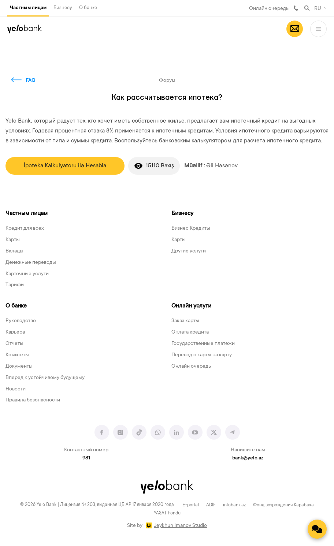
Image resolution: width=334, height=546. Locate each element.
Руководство (20, 321)
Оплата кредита (190, 332)
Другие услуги (188, 251)
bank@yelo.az (247, 458)
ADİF (211, 505)
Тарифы (15, 285)
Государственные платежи (203, 344)
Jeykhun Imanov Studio (180, 526)
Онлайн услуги (191, 306)
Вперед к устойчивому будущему (45, 378)
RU (317, 9)
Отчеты (14, 344)
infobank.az (234, 505)
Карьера (15, 332)
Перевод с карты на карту (201, 355)
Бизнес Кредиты (190, 229)
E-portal (190, 505)
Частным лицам (28, 8)
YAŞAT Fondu (167, 513)
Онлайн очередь (269, 9)
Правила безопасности (32, 400)
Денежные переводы (30, 263)
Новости (15, 389)
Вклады (14, 251)
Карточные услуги (27, 274)
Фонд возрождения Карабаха (283, 505)
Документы (19, 367)
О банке (88, 8)
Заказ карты (185, 321)
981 (296, 8)
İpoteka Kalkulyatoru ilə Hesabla (65, 166)
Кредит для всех (24, 229)
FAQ (31, 81)
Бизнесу (62, 8)
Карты (12, 240)
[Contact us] (317, 529)
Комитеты (17, 355)
